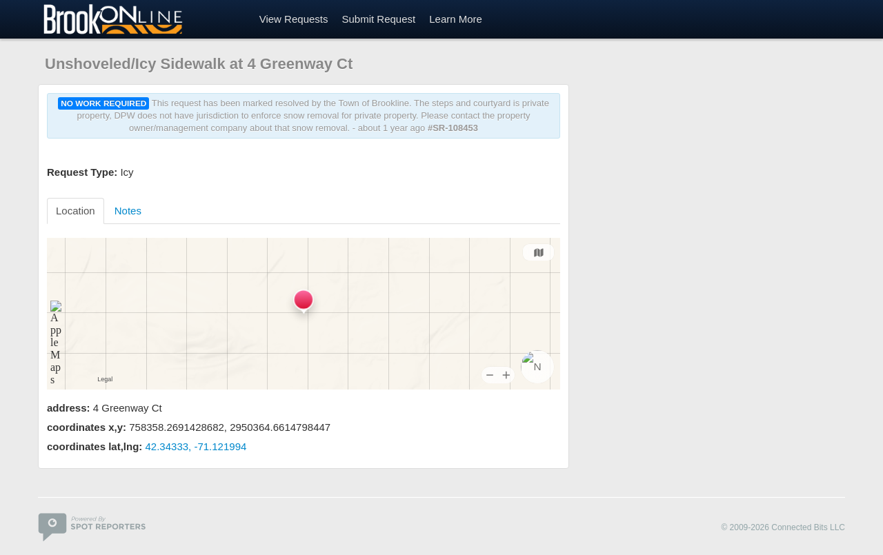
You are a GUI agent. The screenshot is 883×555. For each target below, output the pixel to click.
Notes (128, 210)
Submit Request (378, 19)
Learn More (455, 19)
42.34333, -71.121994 (196, 446)
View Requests (293, 19)
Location (75, 210)
